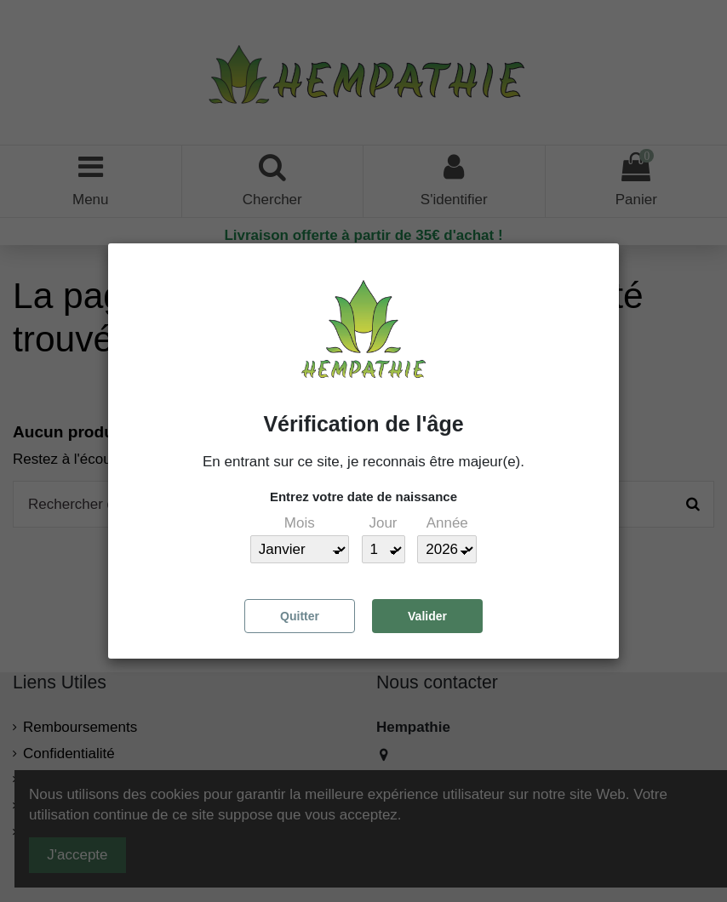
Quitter (299, 616)
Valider (427, 616)
